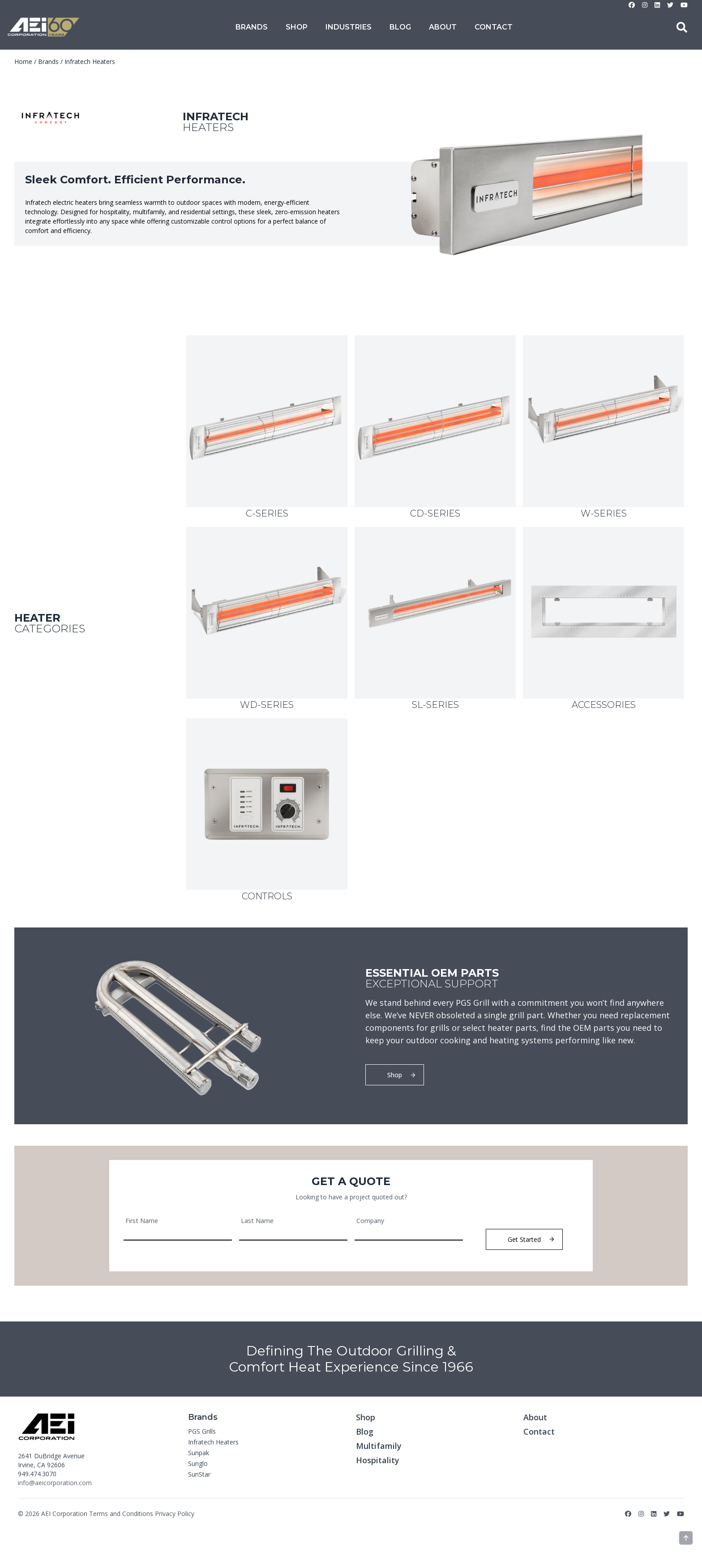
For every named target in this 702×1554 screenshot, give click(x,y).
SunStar (199, 1474)
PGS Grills (202, 1431)
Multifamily (379, 1445)
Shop (297, 27)
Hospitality (377, 1460)
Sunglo (198, 1463)
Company (370, 1220)
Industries (348, 27)
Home (23, 61)
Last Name (257, 1220)
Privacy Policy (174, 1513)
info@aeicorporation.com (55, 1482)
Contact (494, 27)
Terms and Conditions (121, 1513)
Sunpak (198, 1452)
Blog (400, 27)
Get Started (531, 1239)
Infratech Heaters (89, 61)
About (443, 27)
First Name (141, 1220)
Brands (251, 27)
